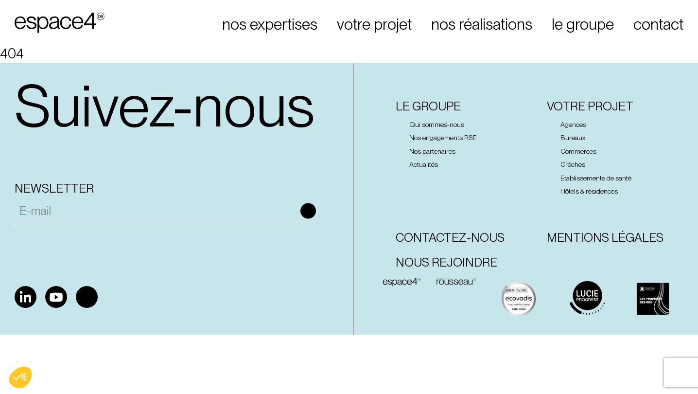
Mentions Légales (605, 238)
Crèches (572, 164)
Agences (573, 124)
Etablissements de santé (595, 178)
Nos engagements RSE (442, 138)
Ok (308, 211)
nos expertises (269, 24)
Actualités (423, 164)
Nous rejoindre (446, 262)
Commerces (578, 151)
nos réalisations (481, 24)
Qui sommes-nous (436, 124)
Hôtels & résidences (589, 191)
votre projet (374, 24)
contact (658, 24)
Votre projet (590, 106)
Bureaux (573, 138)
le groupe (583, 24)
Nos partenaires (432, 151)
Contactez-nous (450, 238)
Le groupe (428, 106)
